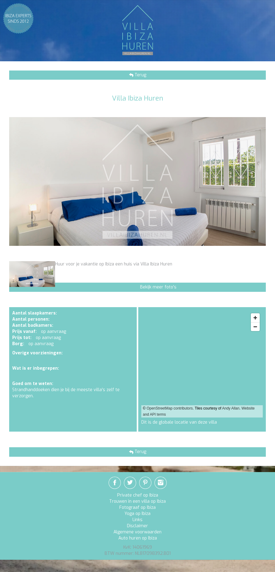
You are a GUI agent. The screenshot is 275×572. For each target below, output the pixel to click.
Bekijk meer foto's (158, 287)
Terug (139, 75)
